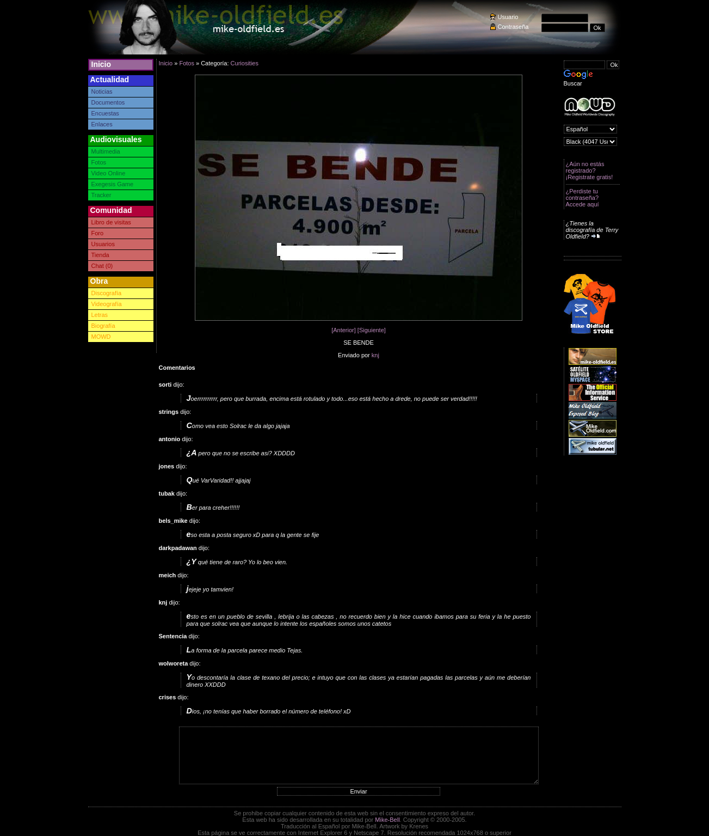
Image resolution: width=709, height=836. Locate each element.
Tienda (100, 255)
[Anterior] (343, 330)
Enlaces (102, 124)
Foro (97, 233)
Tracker (101, 195)
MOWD (101, 336)
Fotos (99, 162)
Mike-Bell (387, 819)
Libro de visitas (111, 222)
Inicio (101, 64)
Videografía (106, 304)
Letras (99, 315)
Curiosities (244, 63)
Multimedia (105, 151)
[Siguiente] (371, 330)
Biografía (103, 325)
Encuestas (105, 113)
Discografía (106, 293)
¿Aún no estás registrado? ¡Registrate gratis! (589, 170)
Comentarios (177, 367)
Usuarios (103, 244)
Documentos (108, 102)
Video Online (108, 173)
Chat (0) (102, 266)
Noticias (102, 91)
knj (375, 355)
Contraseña (513, 26)
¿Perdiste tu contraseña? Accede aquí (582, 198)
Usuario (508, 17)
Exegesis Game (112, 184)
